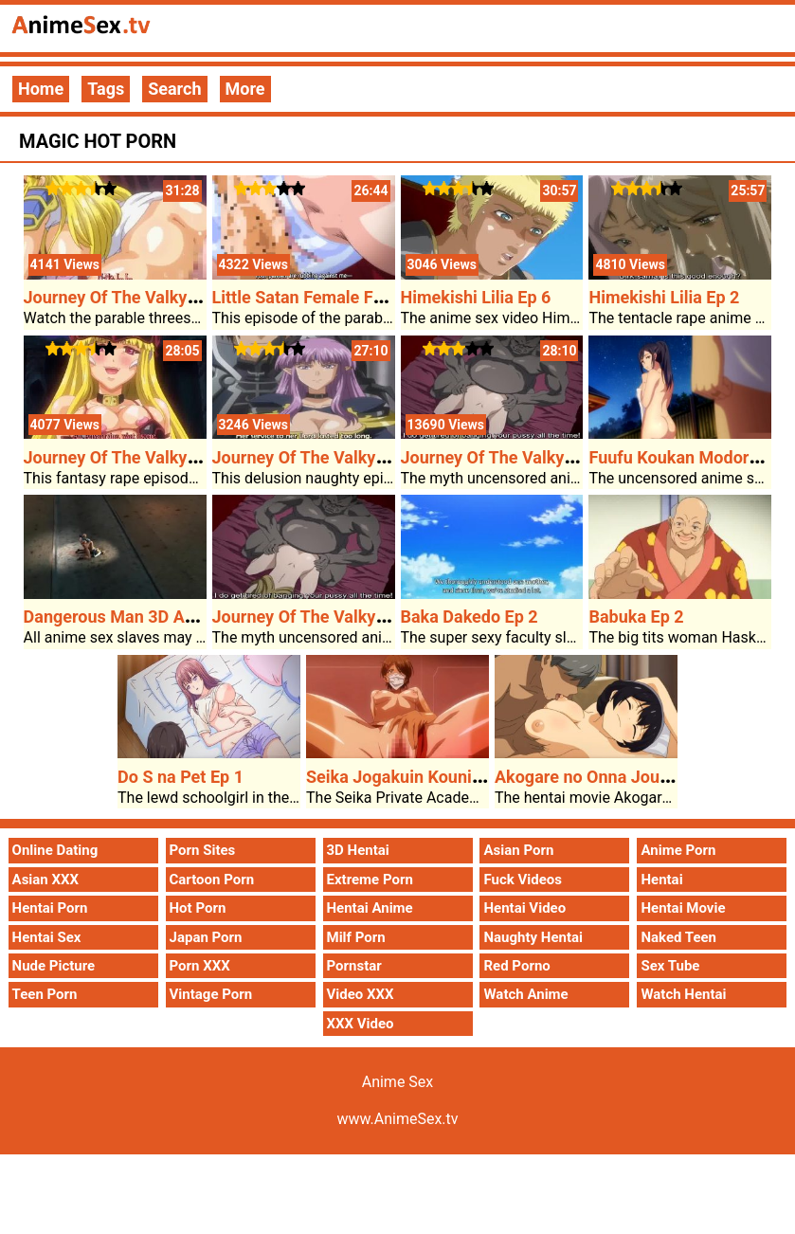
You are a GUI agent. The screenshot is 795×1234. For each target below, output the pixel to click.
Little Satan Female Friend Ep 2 (331, 297)
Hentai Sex (46, 937)
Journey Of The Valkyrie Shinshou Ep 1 (361, 457)
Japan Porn (206, 937)
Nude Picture (54, 965)
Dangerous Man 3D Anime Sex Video (164, 616)
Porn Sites (203, 850)
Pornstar (354, 965)
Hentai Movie (683, 907)
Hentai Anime (370, 907)
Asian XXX (45, 879)
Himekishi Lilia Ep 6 (476, 297)
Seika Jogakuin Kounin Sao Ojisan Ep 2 (455, 777)
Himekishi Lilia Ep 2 (663, 297)
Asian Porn (518, 850)
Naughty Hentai (533, 937)
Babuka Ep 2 (635, 616)
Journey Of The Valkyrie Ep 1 (511, 457)
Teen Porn (45, 994)
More (245, 89)
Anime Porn (678, 850)
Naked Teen (678, 937)
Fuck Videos (522, 879)
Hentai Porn (50, 907)
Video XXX (360, 994)
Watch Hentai (683, 994)
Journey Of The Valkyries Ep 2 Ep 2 (157, 457)
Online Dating (55, 850)
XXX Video (360, 1023)
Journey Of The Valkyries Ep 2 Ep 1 (157, 297)
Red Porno (516, 965)
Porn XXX (200, 965)
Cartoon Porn (212, 879)
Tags (105, 89)
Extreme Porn (370, 879)
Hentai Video (524, 907)
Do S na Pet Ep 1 (180, 777)
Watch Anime (525, 994)
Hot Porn (198, 907)
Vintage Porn (211, 994)
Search (174, 89)
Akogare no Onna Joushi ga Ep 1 (619, 777)
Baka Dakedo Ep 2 (469, 616)
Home (40, 89)
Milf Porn (356, 937)
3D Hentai (358, 850)
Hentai (661, 879)
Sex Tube (670, 965)
